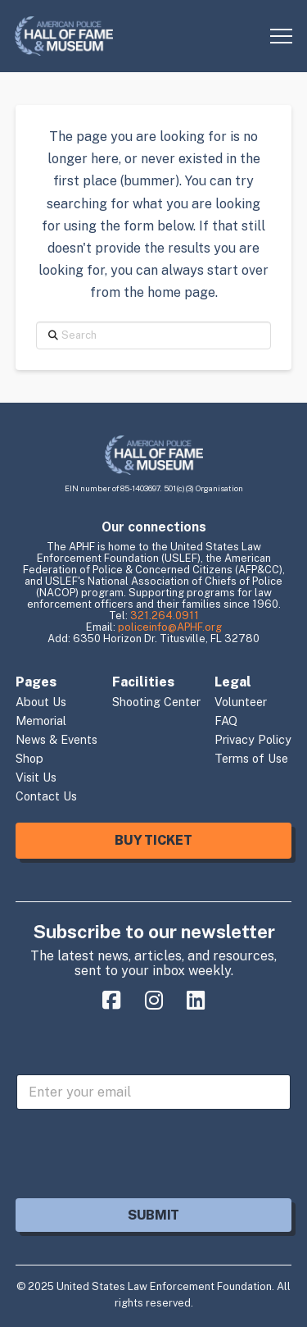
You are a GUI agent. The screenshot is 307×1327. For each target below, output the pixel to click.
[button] (281, 36)
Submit (153, 1215)
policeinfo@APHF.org (170, 627)
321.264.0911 (164, 615)
